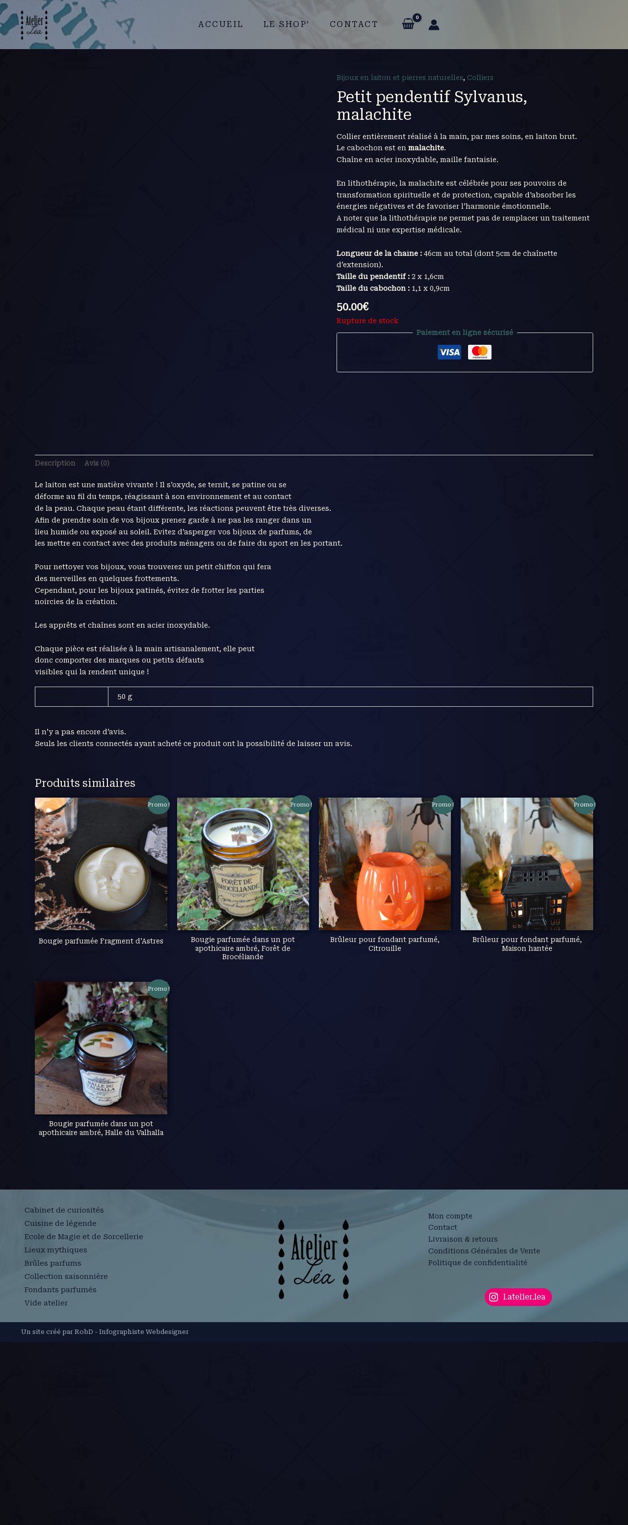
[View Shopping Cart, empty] (402, 24)
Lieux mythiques (56, 1435)
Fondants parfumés (62, 1470)
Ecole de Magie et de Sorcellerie (86, 1423)
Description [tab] (56, 635)
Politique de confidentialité (477, 1446)
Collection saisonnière (67, 1458)
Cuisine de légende (61, 1412)
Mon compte (450, 1399)
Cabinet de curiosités (65, 1400)
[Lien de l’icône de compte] (428, 24)
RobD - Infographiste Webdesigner (132, 1515)
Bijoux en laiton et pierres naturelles (403, 78)
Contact (350, 24)
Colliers (486, 78)
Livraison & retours (463, 1423)
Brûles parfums (54, 1446)
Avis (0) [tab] (99, 635)
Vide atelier (46, 1482)
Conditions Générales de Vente (484, 1435)
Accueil (225, 24)
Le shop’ (286, 24)
